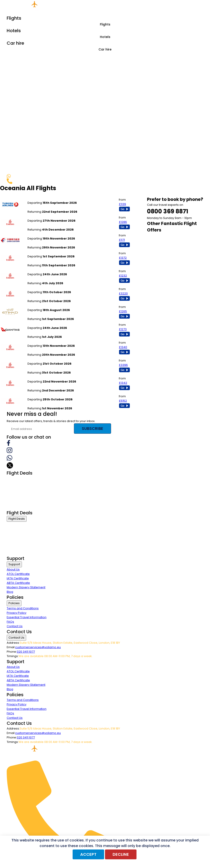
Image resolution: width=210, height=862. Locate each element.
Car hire (105, 49)
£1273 (123, 329)
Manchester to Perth (42, 216)
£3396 (123, 365)
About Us (13, 569)
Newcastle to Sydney (42, 323)
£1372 (123, 258)
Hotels (105, 37)
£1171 (122, 240)
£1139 (122, 204)
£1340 (123, 347)
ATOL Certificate (18, 574)
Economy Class (18, 496)
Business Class (17, 479)
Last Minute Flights (19, 501)
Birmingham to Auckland (45, 252)
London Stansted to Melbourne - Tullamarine (59, 288)
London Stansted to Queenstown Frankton (57, 377)
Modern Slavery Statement (26, 587)
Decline (121, 854)
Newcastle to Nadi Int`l (43, 395)
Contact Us (15, 626)
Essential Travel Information (26, 617)
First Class (14, 484)
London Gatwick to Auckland (47, 234)
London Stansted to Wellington (49, 341)
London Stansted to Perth (45, 198)
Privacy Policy (16, 613)
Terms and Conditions (23, 608)
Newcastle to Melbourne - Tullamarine (55, 270)
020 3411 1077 (26, 652)
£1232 (123, 275)
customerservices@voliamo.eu (38, 647)
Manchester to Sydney (43, 305)
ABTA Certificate (18, 583)
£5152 (123, 401)
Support (14, 564)
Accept (88, 854)
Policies (14, 603)
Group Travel (16, 507)
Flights (105, 24)
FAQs (10, 622)
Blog (10, 592)
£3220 (123, 293)
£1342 (123, 383)
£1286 (123, 222)
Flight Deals (16, 519)
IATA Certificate (18, 578)
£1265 (123, 311)
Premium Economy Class (25, 490)
